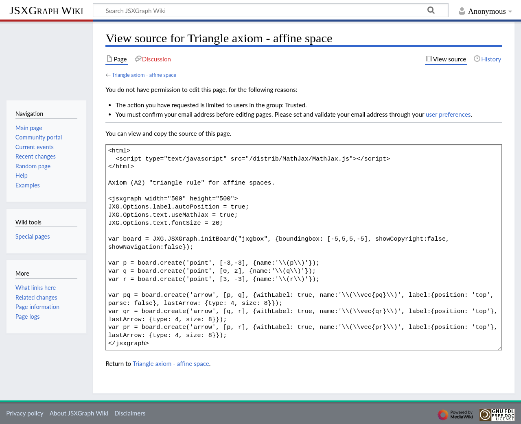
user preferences (448, 114)
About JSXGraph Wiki (79, 413)
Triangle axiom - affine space (144, 75)
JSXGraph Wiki (46, 10)
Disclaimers (129, 413)
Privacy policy (24, 413)
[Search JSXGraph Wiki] (270, 10)
